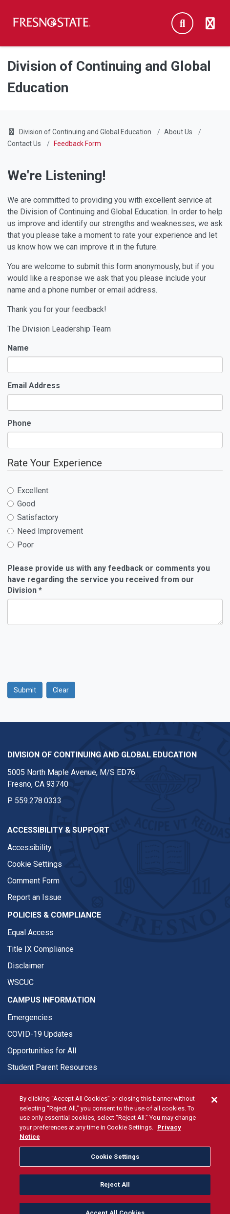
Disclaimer (25, 965)
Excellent (27, 490)
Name (18, 348)
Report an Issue (34, 897)
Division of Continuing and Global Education (85, 132)
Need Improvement (45, 531)
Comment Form (33, 880)
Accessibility (29, 847)
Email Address (33, 385)
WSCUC (20, 982)
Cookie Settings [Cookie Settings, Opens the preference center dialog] (115, 1166)
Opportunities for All (41, 1050)
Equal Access (30, 932)
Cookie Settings (34, 864)
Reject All (115, 1194)
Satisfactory (33, 517)
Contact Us (24, 143)
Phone (19, 423)
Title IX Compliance (40, 949)
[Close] (214, 1110)
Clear (61, 690)
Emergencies (29, 1017)
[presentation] (81, 651)
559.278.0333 (38, 800)
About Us (178, 132)
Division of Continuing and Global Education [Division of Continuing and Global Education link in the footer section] (102, 754)
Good (21, 503)
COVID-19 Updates (40, 1034)
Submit (25, 690)
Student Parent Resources (52, 1067)
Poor (20, 544)
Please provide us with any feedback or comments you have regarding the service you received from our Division (108, 579)
